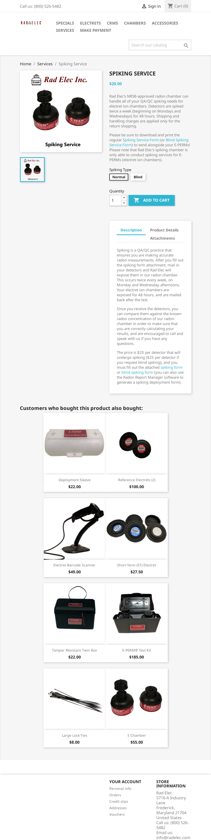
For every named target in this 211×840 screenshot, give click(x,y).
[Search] (160, 45)
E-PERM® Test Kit (136, 650)
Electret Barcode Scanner (74, 565)
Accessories (165, 23)
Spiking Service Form (141, 139)
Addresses (118, 807)
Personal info (120, 788)
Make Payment (95, 30)
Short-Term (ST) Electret (136, 565)
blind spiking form (137, 372)
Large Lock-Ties (74, 735)
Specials (65, 23)
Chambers (135, 23)
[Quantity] (115, 200)
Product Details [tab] (164, 229)
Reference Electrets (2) (136, 479)
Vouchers (117, 814)
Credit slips (118, 801)
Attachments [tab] (162, 238)
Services (65, 30)
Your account (125, 781)
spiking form (171, 367)
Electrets (90, 23)
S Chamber (136, 735)
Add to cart (151, 200)
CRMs (112, 23)
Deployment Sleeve (74, 479)
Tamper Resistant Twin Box (74, 650)
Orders (115, 795)
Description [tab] (131, 229)
